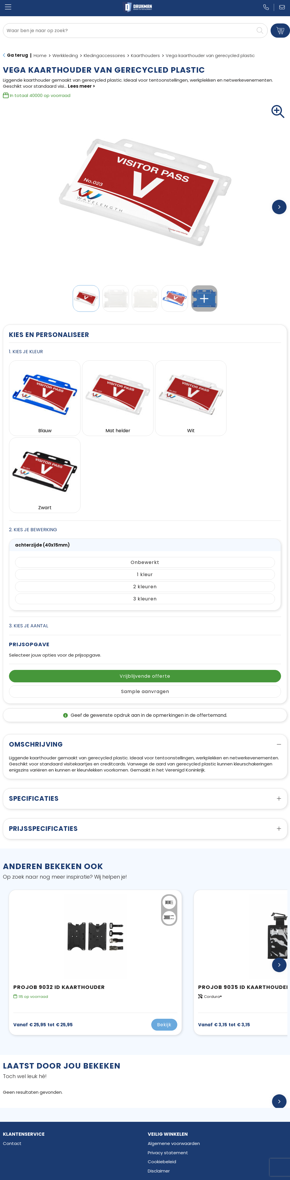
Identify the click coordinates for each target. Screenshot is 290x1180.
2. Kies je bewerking (33, 448)
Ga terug (17, 55)
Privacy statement (168, 1070)
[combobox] (129, 30)
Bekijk (164, 942)
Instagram (164, 1133)
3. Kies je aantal (28, 544)
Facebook (163, 1124)
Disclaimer (159, 1089)
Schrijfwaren (16, 1133)
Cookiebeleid (162, 1080)
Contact (12, 1061)
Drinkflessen (15, 1124)
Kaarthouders (145, 55)
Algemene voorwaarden (174, 1061)
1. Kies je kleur (26, 352)
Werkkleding (65, 55)
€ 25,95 (43, 943)
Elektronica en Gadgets (28, 1142)
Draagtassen (17, 1151)
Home (40, 55)
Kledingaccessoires (104, 55)
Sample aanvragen (145, 609)
